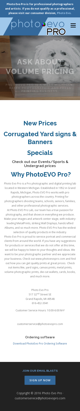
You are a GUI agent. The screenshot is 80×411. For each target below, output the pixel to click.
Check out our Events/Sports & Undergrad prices (40, 164)
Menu (72, 25)
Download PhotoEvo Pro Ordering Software (40, 344)
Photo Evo (64, 13)
